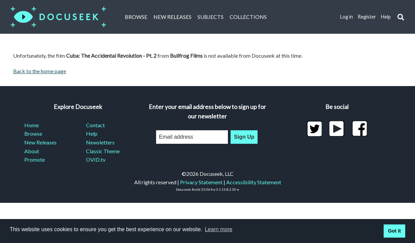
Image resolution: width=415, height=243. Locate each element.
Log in (346, 17)
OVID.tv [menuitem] (96, 159)
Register (367, 17)
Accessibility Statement (253, 182)
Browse (136, 17)
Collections (248, 17)
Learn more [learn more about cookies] (218, 229)
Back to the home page (39, 71)
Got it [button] (394, 231)
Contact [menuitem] (95, 125)
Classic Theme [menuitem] (103, 151)
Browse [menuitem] (33, 133)
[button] (400, 17)
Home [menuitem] (31, 125)
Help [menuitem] (91, 133)
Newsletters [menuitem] (100, 142)
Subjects (211, 17)
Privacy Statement (201, 182)
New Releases (172, 17)
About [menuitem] (31, 151)
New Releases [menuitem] (40, 142)
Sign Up (244, 137)
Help (386, 17)
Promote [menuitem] (34, 159)
